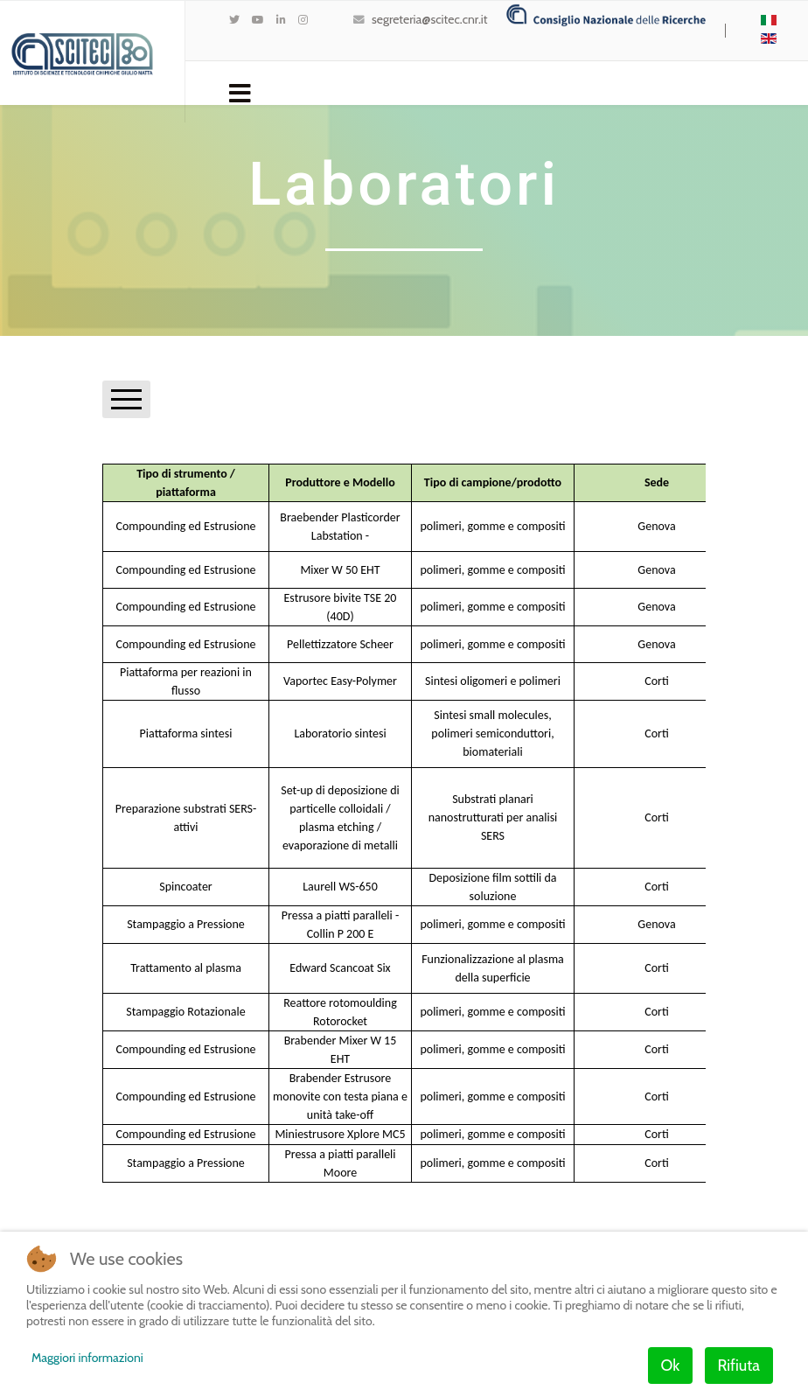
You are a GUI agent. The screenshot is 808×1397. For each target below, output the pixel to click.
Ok (670, 1365)
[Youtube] (258, 19)
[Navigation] (240, 91)
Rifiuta (739, 1365)
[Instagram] (303, 19)
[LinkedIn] (281, 19)
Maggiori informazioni (87, 1358)
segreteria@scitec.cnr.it (429, 19)
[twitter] (234, 19)
